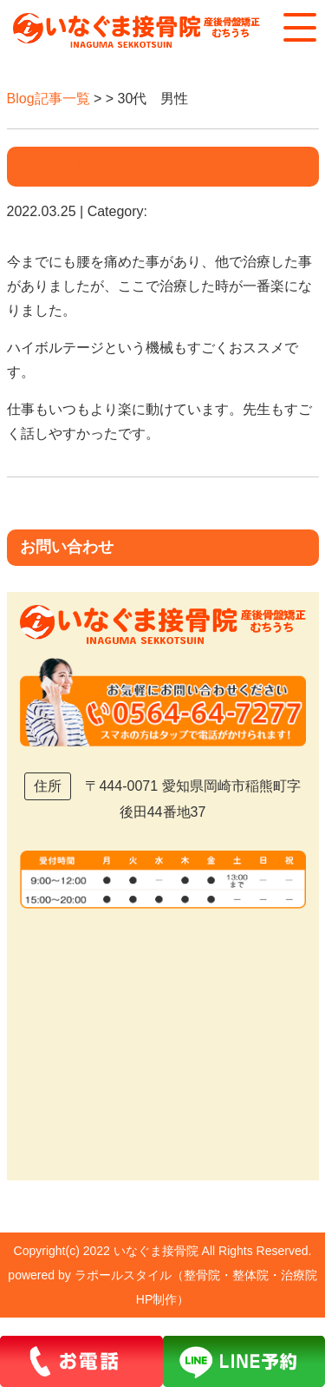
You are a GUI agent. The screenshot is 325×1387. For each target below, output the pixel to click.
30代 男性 (66, 166)
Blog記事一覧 (48, 98)
